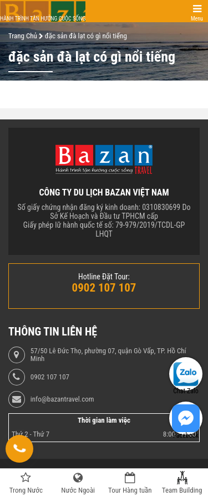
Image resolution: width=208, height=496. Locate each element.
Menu (197, 19)
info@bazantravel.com (62, 399)
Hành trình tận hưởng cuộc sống (42, 19)
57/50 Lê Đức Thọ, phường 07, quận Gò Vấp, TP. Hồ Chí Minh (108, 355)
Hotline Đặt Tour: (104, 276)
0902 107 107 (50, 377)
